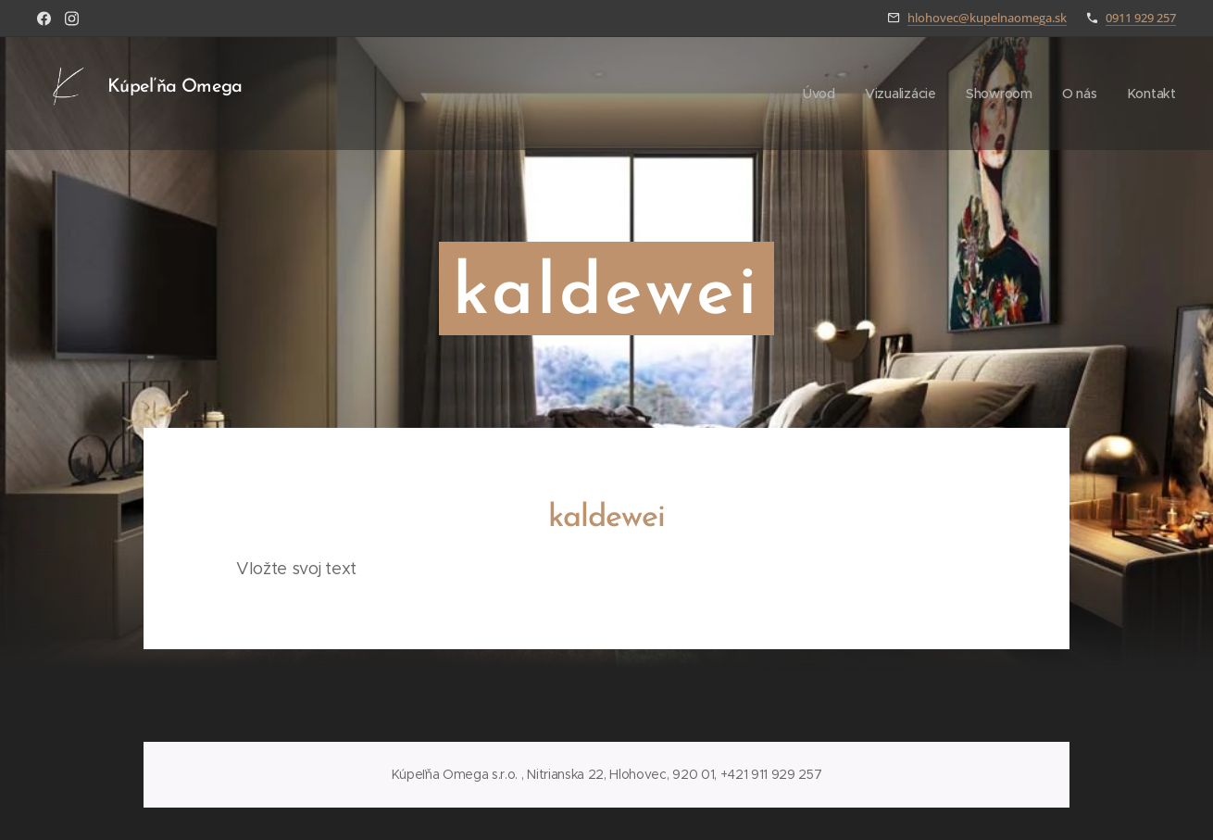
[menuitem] (818, 93)
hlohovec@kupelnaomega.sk (987, 17)
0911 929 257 (1141, 17)
